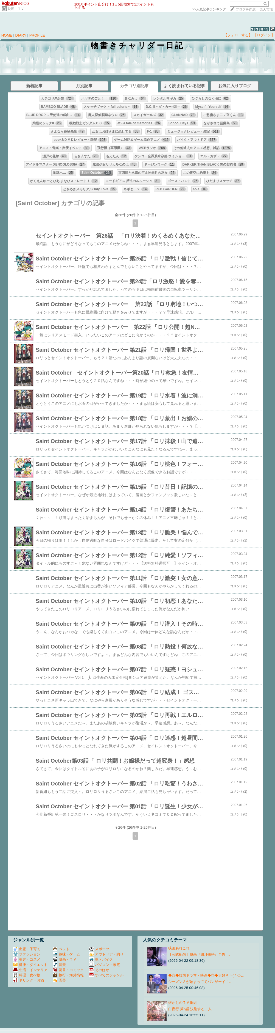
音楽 (59, 965)
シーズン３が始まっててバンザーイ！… (200, 982)
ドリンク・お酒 (28, 980)
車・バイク (101, 959)
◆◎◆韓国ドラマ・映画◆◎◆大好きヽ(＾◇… (206, 975)
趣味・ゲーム (66, 954)
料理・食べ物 (26, 975)
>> (209, 9)
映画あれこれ (179, 948)
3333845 (260, 29)
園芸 (59, 980)
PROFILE (37, 35)
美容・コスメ (26, 959)
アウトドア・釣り (106, 954)
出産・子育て (26, 949)
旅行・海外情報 (68, 975)
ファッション (26, 954)
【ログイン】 (264, 35)
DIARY (20, 35)
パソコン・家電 (104, 965)
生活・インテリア (30, 970)
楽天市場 (266, 9)
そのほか (99, 970)
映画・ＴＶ (16, 9)
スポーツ (99, 949)
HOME (6, 35)
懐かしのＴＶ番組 (182, 1003)
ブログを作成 (246, 9)
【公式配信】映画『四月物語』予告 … (199, 954)
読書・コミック (68, 970)
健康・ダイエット (30, 965)
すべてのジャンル (106, 975)
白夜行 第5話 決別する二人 (190, 1009)
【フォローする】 (238, 35)
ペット (61, 949)
